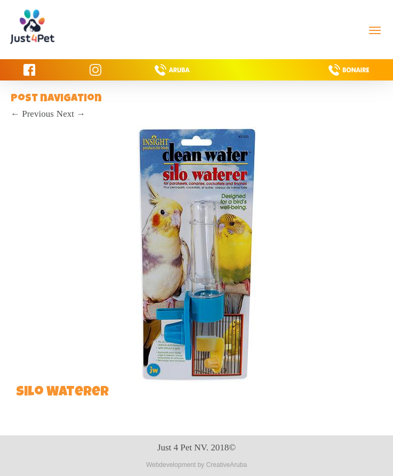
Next (71, 114)
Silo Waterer (62, 393)
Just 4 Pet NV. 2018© (196, 447)
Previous (32, 114)
